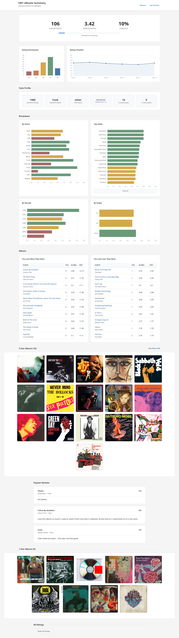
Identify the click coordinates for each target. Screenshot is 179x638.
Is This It (98, 313)
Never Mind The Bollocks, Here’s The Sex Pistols (41, 298)
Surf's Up (98, 284)
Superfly (26, 334)
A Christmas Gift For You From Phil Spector (40, 284)
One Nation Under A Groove (34, 291)
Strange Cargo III (101, 320)
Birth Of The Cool (30, 320)
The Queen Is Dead (30, 327)
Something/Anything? (103, 305)
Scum (40, 530)
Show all (125, 191)
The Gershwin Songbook (32, 305)
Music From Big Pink (103, 269)
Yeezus (97, 327)
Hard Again (27, 313)
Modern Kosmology (102, 291)
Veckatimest (99, 298)
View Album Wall (154, 348)
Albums (143, 5)
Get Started (154, 5)
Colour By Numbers (31, 269)
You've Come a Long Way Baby (107, 277)
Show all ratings (44, 631)
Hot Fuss (98, 334)
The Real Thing (29, 277)
